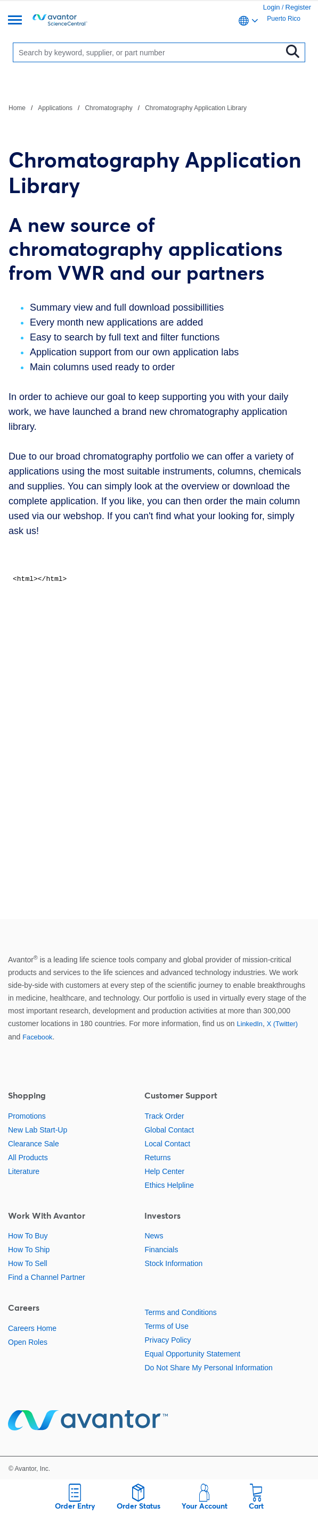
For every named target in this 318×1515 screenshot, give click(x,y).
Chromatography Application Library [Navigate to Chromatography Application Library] (196, 108)
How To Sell (27, 1263)
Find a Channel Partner (46, 1277)
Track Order (164, 1116)
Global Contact (169, 1130)
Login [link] (271, 7)
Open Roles (27, 1342)
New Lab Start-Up (37, 1130)
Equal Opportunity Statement (192, 1354)
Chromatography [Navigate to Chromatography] (108, 108)
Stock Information (173, 1263)
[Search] (150, 52)
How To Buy (27, 1235)
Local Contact (167, 1143)
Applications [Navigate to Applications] (55, 108)
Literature (23, 1171)
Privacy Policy (167, 1340)
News (153, 1235)
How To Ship (29, 1249)
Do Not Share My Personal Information (208, 1367)
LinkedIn (250, 1024)
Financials (161, 1249)
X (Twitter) (282, 1024)
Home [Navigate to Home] (17, 108)
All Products (28, 1157)
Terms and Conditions (180, 1312)
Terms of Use (166, 1326)
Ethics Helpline (169, 1185)
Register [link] (298, 7)
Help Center (164, 1171)
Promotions (27, 1116)
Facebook (37, 1037)
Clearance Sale (33, 1143)
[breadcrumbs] (128, 107)
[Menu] (15, 21)
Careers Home (32, 1328)
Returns (157, 1157)
